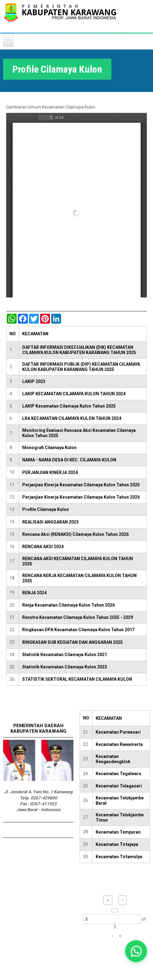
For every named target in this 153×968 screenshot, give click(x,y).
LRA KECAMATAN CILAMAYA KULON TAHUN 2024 (71, 418)
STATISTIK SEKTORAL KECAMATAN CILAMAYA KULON (77, 679)
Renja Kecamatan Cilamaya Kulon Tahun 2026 (68, 605)
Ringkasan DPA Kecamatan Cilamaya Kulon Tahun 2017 (78, 629)
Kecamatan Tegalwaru (118, 773)
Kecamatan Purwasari (118, 732)
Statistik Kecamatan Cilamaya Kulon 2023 (64, 666)
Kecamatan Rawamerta (119, 744)
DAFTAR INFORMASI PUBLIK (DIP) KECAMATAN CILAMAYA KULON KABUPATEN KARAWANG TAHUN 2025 (81, 367)
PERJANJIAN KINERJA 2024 (50, 472)
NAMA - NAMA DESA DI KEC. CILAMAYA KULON (69, 459)
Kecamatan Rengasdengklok (113, 759)
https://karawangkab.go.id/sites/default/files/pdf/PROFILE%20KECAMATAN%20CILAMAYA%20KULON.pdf (76, 205)
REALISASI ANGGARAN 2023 (50, 522)
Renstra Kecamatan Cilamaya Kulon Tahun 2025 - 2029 (77, 617)
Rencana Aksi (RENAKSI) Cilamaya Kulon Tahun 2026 (75, 534)
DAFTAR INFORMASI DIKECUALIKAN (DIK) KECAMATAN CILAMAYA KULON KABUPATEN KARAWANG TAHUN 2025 (79, 350)
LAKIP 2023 (33, 381)
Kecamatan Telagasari (119, 785)
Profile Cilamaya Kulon (45, 509)
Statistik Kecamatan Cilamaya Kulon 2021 (64, 654)
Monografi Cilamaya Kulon (49, 447)
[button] (136, 951)
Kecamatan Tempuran (118, 832)
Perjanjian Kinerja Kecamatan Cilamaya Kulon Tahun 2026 (81, 497)
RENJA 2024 (34, 592)
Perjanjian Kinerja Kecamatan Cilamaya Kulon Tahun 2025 (81, 484)
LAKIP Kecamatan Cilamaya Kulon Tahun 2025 (69, 406)
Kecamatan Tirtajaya (117, 844)
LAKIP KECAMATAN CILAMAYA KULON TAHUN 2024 (74, 393)
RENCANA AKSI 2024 (43, 546)
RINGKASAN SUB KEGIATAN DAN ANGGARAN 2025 (72, 642)
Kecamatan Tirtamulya (119, 856)
